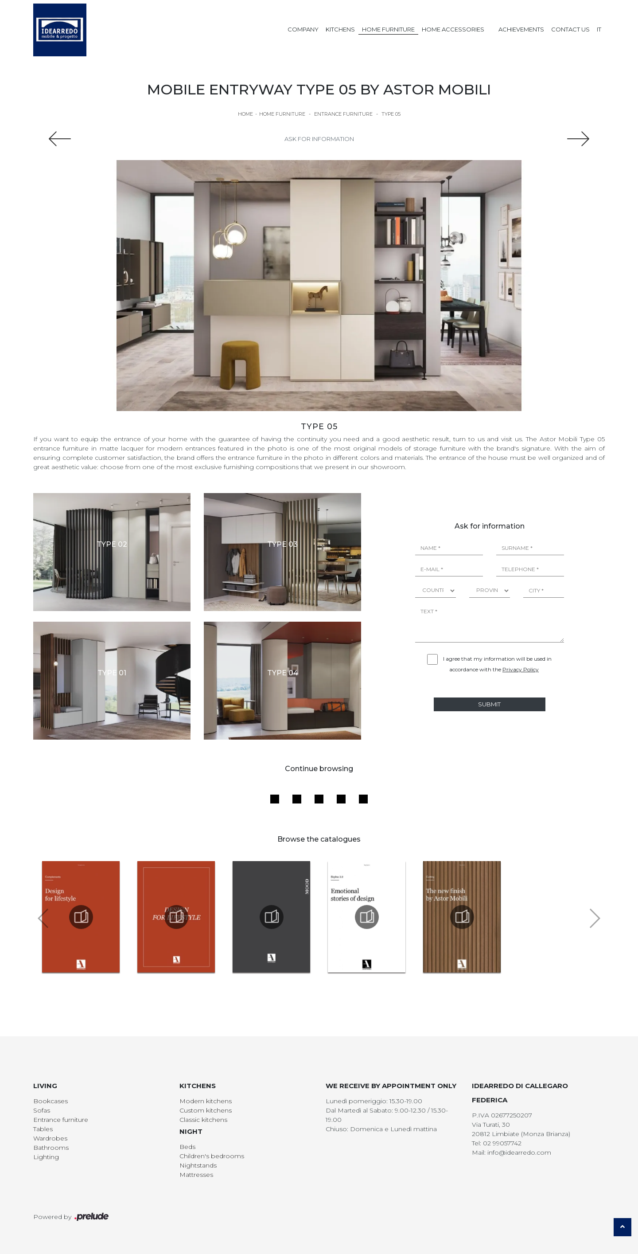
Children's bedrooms (211, 1156)
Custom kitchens (205, 1110)
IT (599, 29)
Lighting (46, 1157)
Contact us (570, 29)
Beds (187, 1147)
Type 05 (391, 114)
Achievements (521, 29)
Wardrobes (50, 1138)
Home (245, 114)
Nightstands (198, 1165)
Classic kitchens (203, 1120)
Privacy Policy (520, 669)
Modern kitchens (205, 1101)
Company (303, 29)
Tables (43, 1129)
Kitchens (340, 29)
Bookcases (50, 1101)
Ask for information (319, 138)
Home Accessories (453, 29)
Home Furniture (388, 29)
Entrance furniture (343, 114)
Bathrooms (51, 1148)
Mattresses (196, 1175)
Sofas (41, 1110)
